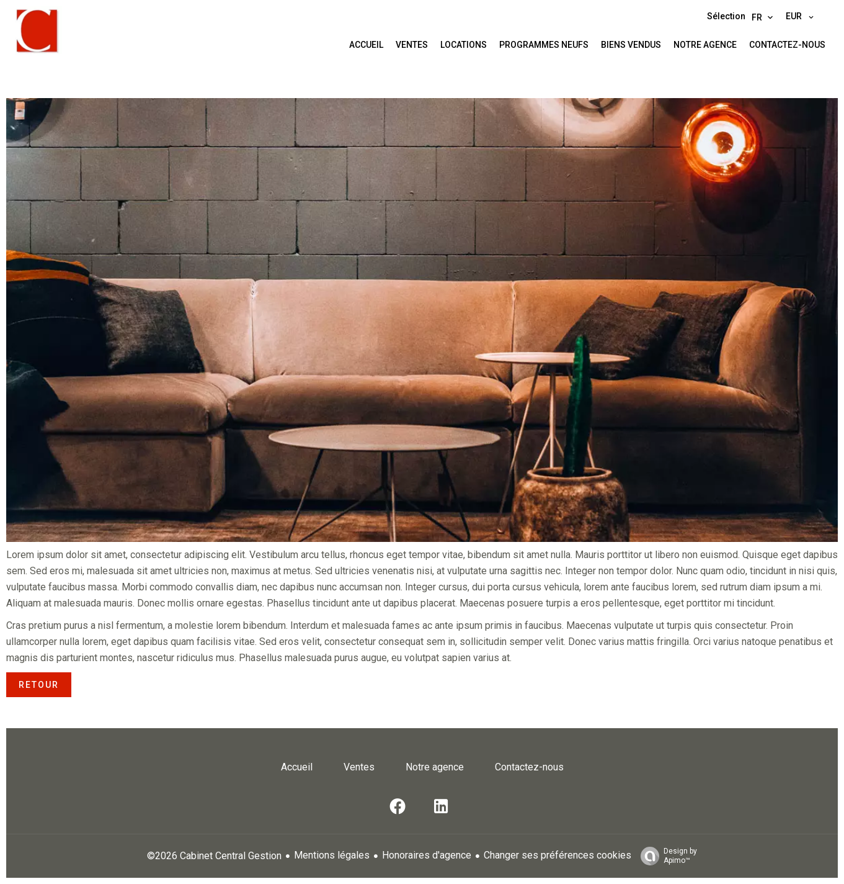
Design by (665, 856)
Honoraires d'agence (426, 855)
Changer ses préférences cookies (557, 855)
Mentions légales (332, 855)
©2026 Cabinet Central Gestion (214, 856)
